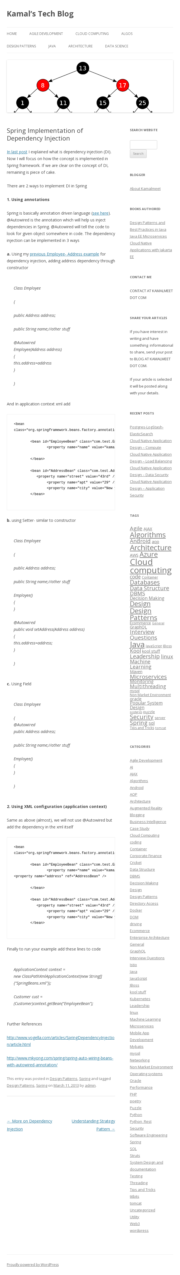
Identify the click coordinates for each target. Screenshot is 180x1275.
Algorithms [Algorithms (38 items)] (148, 534)
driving (136, 923)
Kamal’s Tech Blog (40, 14)
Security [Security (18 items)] (142, 717)
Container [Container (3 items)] (150, 577)
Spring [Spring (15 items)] (139, 723)
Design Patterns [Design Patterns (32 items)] (143, 614)
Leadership (140, 1005)
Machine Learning (145, 1019)
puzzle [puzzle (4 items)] (149, 711)
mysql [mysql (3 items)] (135, 690)
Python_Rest (141, 1121)
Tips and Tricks (143, 1189)
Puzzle (136, 1107)
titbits (134, 1196)
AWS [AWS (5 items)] (134, 555)
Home (12, 33)
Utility (134, 1216)
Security (137, 1128)
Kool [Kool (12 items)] (135, 650)
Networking (140, 1060)
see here (101, 213)
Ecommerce (140, 930)
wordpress (139, 1230)
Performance (141, 1087)
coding (135, 842)
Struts (135, 1155)
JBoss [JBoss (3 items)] (167, 646)
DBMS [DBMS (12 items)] (137, 593)
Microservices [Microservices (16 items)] (148, 677)
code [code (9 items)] (135, 576)
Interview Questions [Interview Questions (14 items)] (143, 634)
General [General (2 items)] (158, 623)
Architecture (80, 46)
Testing (136, 1175)
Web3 (135, 1223)
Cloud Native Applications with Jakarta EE (151, 249)
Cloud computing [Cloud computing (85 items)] (151, 566)
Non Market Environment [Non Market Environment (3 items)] (150, 694)
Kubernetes (140, 998)
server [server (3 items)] (160, 717)
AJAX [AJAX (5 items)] (148, 528)
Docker (136, 910)
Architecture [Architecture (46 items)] (150, 547)
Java (52, 46)
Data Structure (142, 869)
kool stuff (138, 992)
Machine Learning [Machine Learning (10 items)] (141, 664)
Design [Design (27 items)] (140, 603)
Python (136, 1114)
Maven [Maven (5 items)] (136, 671)
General (137, 944)
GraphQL (138, 951)
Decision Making (144, 882)
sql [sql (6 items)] (152, 723)
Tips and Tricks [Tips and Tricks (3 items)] (142, 727)
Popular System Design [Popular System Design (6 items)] (146, 705)
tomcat (136, 1203)
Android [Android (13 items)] (140, 541)
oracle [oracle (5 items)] (136, 699)
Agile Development (46, 33)
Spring (84, 1078)
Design (136, 889)
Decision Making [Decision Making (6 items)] (147, 598)
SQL (133, 1148)
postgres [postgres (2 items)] (136, 712)
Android (137, 787)
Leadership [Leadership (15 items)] (145, 656)
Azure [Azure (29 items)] (149, 554)
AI (131, 767)
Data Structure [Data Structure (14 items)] (149, 588)
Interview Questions (147, 957)
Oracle (135, 1080)
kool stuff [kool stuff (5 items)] (151, 651)
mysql (135, 1053)
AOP (133, 794)
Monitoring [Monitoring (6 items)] (142, 681)
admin (90, 1085)
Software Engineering (148, 1135)
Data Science (116, 46)
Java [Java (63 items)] (137, 644)
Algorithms (139, 780)
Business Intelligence (148, 821)
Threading (139, 1182)
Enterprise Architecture (149, 937)
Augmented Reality (146, 808)
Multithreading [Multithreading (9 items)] (148, 686)
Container (138, 848)
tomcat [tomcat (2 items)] (160, 728)
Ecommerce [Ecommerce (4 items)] (140, 622)
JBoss (134, 985)
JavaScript (138, 978)
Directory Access (144, 903)
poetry (135, 1101)
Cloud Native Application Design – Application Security (151, 488)
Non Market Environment (151, 1066)
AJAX (134, 773)
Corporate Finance (146, 855)
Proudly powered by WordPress (33, 1264)
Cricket (136, 862)
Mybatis (137, 1046)
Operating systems (146, 1073)
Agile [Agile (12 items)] (136, 528)
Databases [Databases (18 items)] (145, 582)
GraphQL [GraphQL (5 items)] (138, 627)
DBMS (135, 876)
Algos (126, 33)
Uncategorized (142, 1210)
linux (134, 1012)
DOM (134, 917)
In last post (17, 151)
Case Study (140, 828)
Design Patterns (21, 46)
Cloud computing (92, 33)
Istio (133, 964)
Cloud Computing (144, 835)
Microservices (142, 1026)
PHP (133, 1094)
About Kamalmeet (145, 188)
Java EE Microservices (148, 236)
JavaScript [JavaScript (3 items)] (154, 646)
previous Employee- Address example (64, 254)
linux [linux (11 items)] (167, 656)
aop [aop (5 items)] (155, 541)
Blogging (137, 814)
